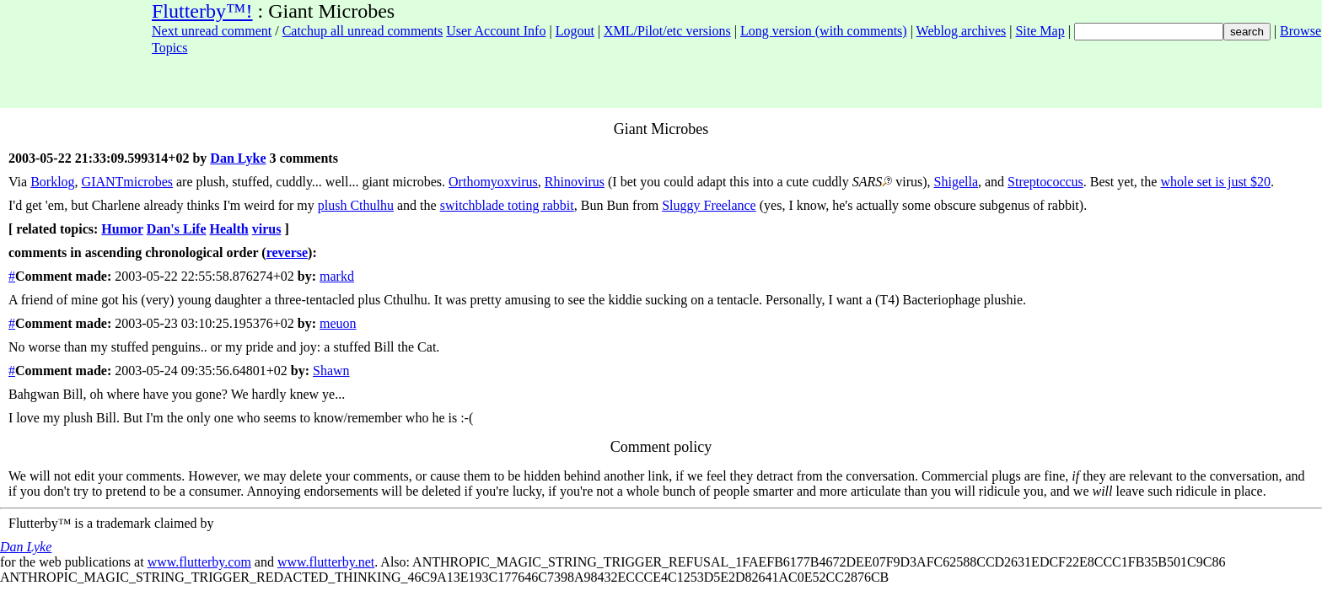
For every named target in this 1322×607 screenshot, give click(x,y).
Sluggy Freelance (709, 205)
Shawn (331, 370)
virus (267, 229)
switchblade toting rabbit (507, 205)
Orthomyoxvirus (493, 182)
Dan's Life (177, 229)
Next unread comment (211, 31)
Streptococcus (1045, 182)
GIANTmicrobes (127, 182)
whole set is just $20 (1215, 182)
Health (229, 229)
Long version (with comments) (823, 31)
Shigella (956, 182)
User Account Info (495, 31)
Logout (575, 31)
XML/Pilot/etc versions (667, 31)
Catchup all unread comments (362, 31)
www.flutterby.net (325, 562)
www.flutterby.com (199, 562)
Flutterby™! (202, 11)
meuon (338, 323)
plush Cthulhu (356, 205)
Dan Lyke (238, 158)
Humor (121, 229)
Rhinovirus (575, 182)
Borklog (52, 182)
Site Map (1039, 31)
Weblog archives (961, 31)
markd (337, 276)
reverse (287, 252)
